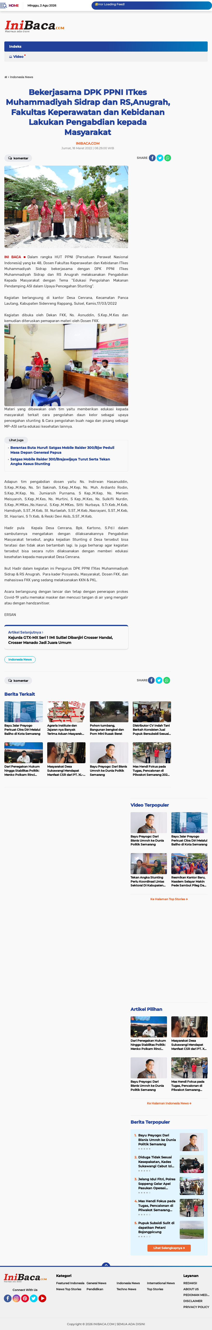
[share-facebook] (152, 158)
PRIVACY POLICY (196, 1307)
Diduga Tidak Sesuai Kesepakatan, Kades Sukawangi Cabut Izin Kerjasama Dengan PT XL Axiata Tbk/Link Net (157, 1161)
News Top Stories (68, 1289)
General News (96, 1283)
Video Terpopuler (150, 805)
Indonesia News (20, 659)
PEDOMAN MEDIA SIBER (197, 1295)
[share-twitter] (160, 158)
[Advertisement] (120, 48)
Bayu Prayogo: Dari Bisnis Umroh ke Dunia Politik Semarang (147, 840)
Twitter (36, 1301)
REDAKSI (190, 1283)
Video (18, 56)
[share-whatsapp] (167, 158)
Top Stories (155, 1289)
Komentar (18, 158)
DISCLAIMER (192, 1301)
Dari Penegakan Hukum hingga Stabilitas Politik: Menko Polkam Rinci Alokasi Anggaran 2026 (148, 1045)
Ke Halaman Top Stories (169, 899)
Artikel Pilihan (146, 1009)
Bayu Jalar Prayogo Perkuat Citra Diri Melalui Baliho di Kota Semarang (189, 840)
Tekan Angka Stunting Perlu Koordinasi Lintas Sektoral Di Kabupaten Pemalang (147, 882)
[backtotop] (106, 1266)
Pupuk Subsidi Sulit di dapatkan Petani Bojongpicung (156, 1227)
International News (161, 1283)
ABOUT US (191, 1289)
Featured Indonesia (70, 1283)
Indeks (15, 46)
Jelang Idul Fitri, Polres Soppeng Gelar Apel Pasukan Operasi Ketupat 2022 (156, 1183)
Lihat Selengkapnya (169, 1248)
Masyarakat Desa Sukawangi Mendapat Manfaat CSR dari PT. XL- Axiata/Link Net (189, 1045)
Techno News (126, 1289)
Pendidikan (94, 1289)
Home (14, 5)
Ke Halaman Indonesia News (169, 1103)
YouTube (46, 1301)
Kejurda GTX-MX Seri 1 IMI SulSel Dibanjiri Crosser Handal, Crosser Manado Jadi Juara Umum (60, 640)
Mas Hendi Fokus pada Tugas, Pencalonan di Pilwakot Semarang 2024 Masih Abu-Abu (187, 1086)
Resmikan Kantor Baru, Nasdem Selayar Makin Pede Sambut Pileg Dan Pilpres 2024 (188, 882)
